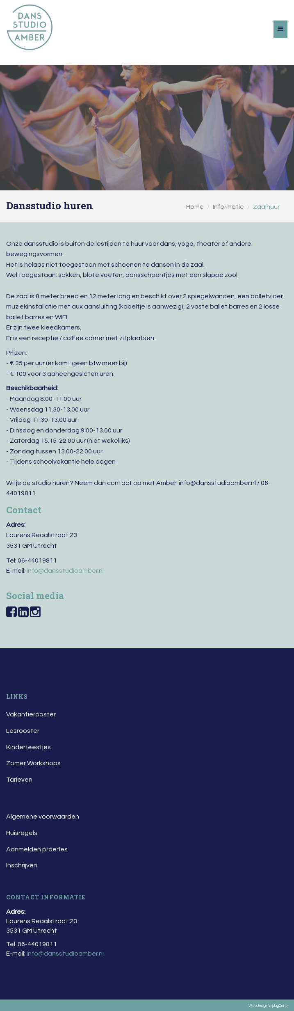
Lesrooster (22, 730)
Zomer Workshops (33, 763)
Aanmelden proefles (37, 849)
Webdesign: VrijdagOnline (268, 1006)
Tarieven (19, 779)
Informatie (228, 207)
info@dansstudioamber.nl (65, 570)
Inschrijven (21, 865)
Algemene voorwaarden (42, 816)
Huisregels (21, 833)
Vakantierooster (31, 714)
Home (195, 207)
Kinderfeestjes (28, 747)
